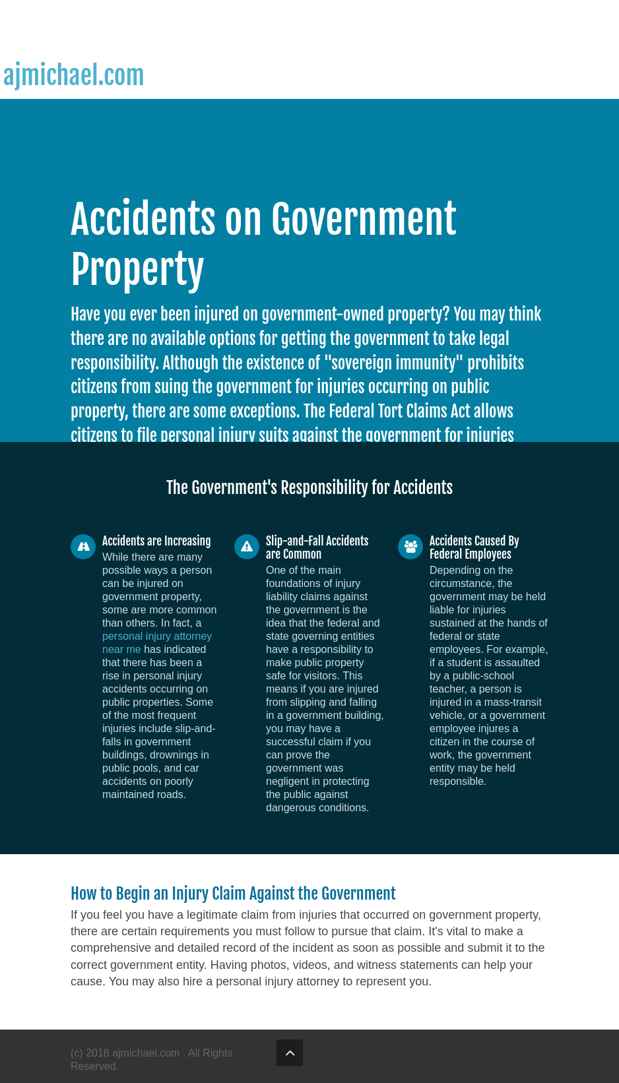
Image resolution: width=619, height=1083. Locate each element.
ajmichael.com (147, 1053)
